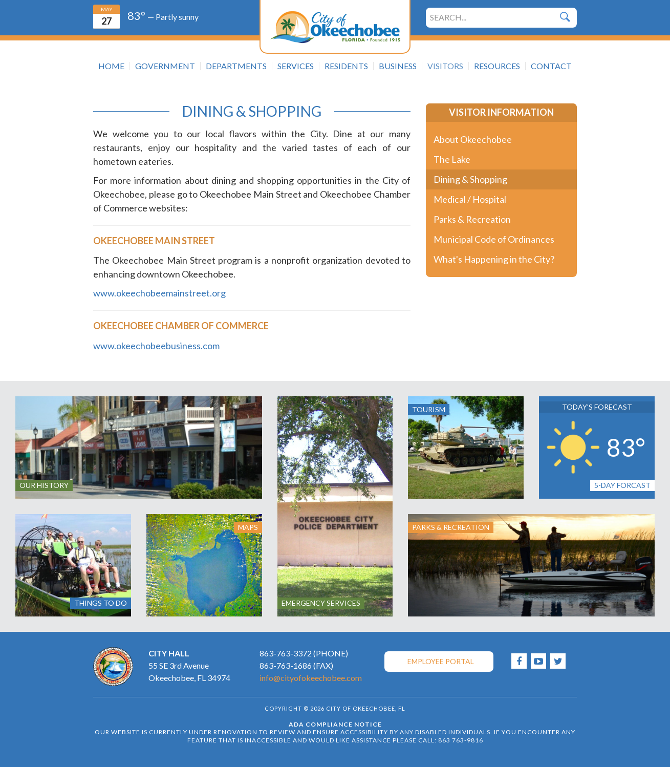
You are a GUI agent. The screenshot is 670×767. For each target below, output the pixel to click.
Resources (497, 66)
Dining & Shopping (470, 179)
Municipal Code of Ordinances (494, 239)
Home (111, 66)
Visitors (445, 66)
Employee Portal (440, 661)
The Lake (452, 159)
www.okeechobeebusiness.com (156, 345)
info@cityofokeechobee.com (311, 678)
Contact (551, 66)
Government (165, 66)
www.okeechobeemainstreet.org (159, 293)
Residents (346, 66)
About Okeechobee (473, 139)
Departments (236, 66)
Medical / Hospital (470, 199)
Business (398, 66)
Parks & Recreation (472, 219)
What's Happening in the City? (494, 259)
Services (295, 66)
